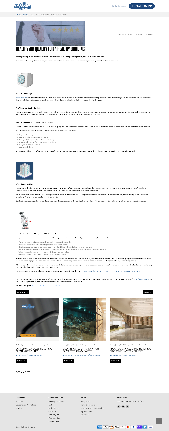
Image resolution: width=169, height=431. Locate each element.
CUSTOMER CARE (55, 397)
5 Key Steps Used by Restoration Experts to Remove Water (81, 350)
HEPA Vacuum (21, 355)
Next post (148, 292)
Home (18, 15)
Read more (21, 361)
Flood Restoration (81, 355)
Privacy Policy (53, 421)
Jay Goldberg (140, 34)
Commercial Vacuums (35, 355)
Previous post (22, 292)
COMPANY (20, 397)
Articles (19, 408)
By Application (86, 411)
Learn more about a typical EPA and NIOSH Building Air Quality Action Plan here (111, 271)
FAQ (50, 405)
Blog (25, 15)
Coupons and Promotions (26, 405)
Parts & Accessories (89, 405)
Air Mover (59, 286)
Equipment (85, 401)
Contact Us (52, 411)
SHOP (83, 397)
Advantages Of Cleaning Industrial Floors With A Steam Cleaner (130, 350)
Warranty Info (54, 414)
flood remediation (94, 355)
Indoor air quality (21, 97)
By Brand (84, 414)
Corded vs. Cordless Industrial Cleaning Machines (34, 350)
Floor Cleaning (68, 355)
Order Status (53, 408)
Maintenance (49, 286)
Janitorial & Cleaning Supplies (92, 408)
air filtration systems (142, 279)
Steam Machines (116, 355)
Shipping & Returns (56, 401)
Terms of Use (54, 418)
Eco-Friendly (38, 286)
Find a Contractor (119, 6)
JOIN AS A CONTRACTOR (142, 6)
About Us (19, 401)
